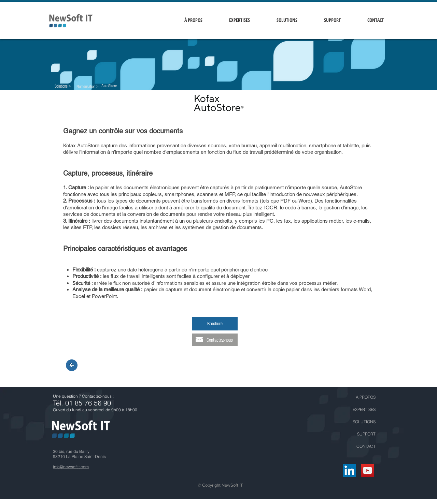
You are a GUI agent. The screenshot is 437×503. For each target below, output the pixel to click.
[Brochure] (215, 323)
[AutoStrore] (109, 86)
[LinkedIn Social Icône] (349, 470)
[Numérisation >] (87, 86)
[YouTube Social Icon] (367, 470)
